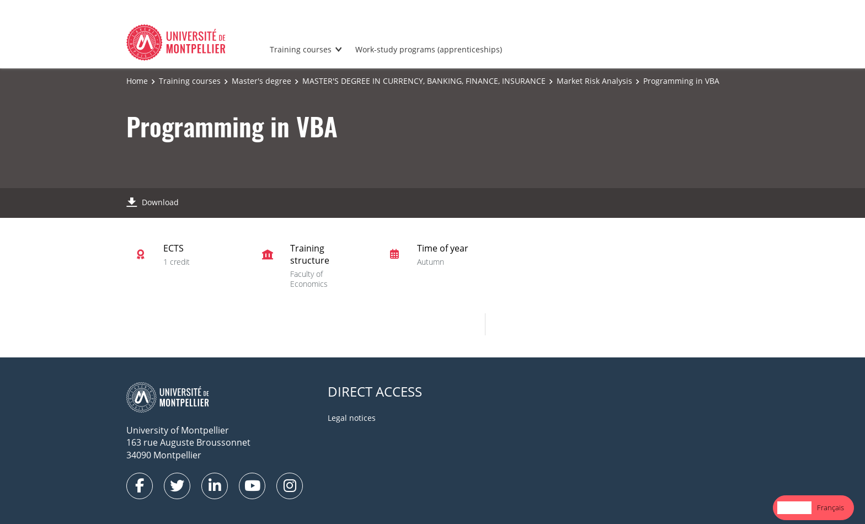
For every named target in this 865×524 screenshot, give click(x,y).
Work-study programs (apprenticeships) (428, 49)
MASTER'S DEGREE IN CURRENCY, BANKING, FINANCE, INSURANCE (424, 81)
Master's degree (261, 81)
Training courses (301, 49)
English (794, 507)
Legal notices (352, 418)
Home (137, 81)
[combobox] (794, 507)
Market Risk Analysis (594, 81)
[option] (830, 507)
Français (830, 507)
